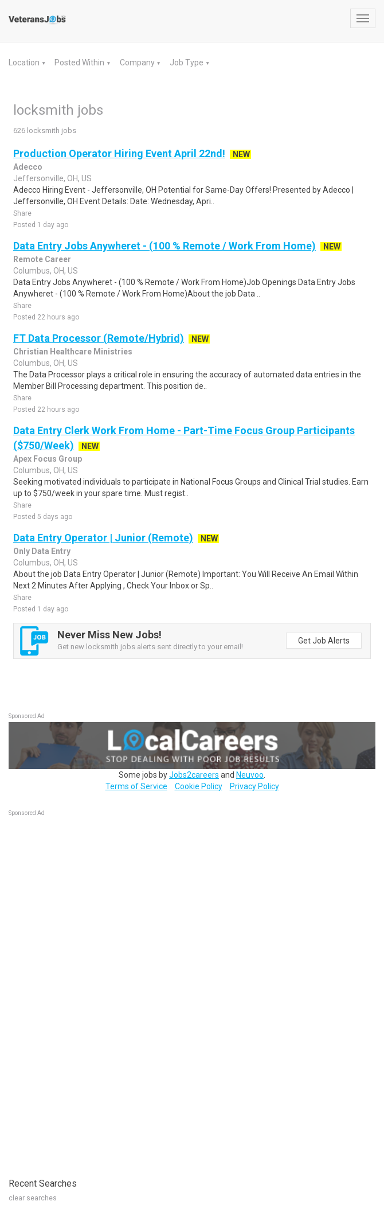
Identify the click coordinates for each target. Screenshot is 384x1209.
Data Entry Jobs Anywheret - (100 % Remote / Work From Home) (164, 246)
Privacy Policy (254, 786)
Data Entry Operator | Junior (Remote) (103, 538)
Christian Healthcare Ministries (72, 351)
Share (22, 213)
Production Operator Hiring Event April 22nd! (119, 153)
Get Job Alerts (324, 640)
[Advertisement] (95, 991)
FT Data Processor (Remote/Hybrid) (98, 338)
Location (25, 62)
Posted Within (80, 62)
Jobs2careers (194, 774)
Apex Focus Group (47, 458)
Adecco (27, 166)
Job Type (187, 62)
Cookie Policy (198, 786)
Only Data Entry (41, 551)
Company (138, 62)
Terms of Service (136, 786)
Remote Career (42, 259)
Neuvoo (250, 774)
